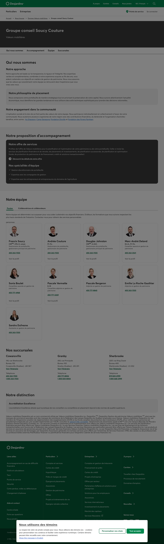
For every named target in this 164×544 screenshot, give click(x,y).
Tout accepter (135, 531)
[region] (82, 531)
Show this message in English (31, 538)
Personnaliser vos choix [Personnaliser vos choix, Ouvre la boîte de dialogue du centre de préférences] (112, 531)
